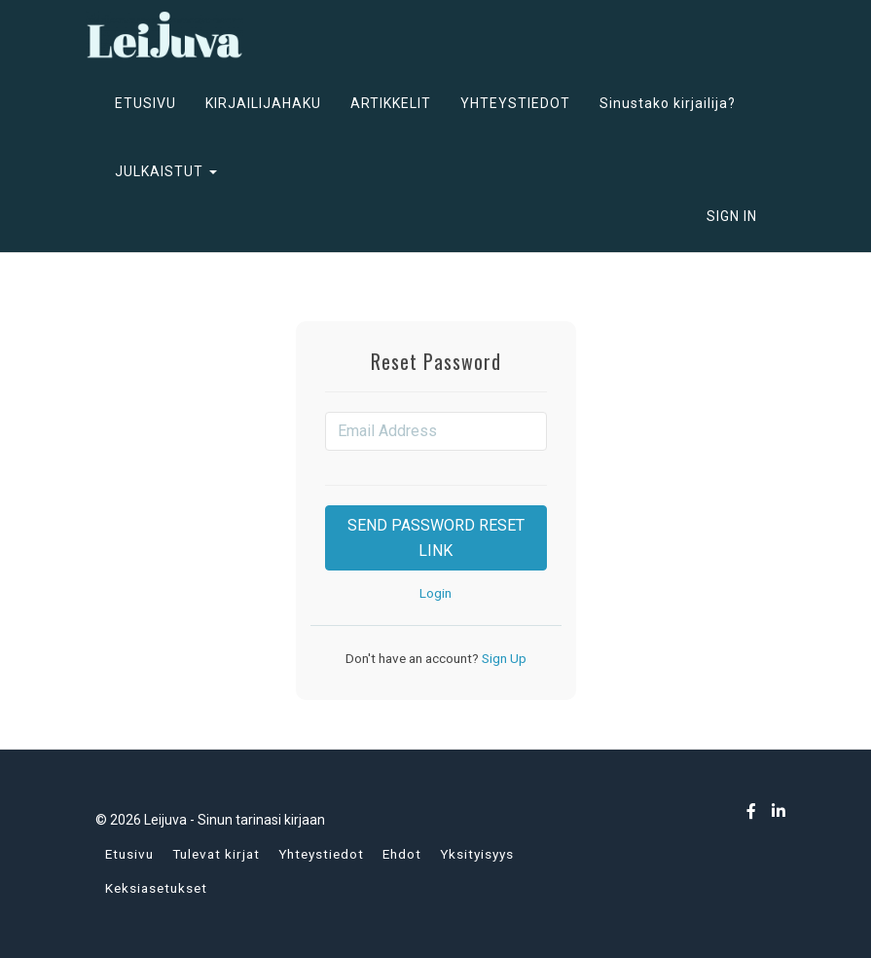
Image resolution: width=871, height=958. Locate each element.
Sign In (732, 216)
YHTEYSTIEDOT (515, 103)
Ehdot (401, 854)
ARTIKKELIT (390, 103)
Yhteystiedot (321, 854)
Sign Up (502, 658)
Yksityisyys (477, 854)
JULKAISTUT (166, 171)
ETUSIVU (145, 103)
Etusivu (129, 854)
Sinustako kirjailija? (667, 103)
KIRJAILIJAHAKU (263, 103)
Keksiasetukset (156, 888)
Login (435, 593)
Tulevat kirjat (216, 854)
